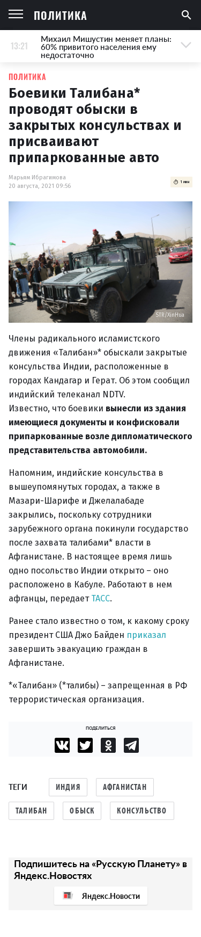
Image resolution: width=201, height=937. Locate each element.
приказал (146, 635)
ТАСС (100, 598)
